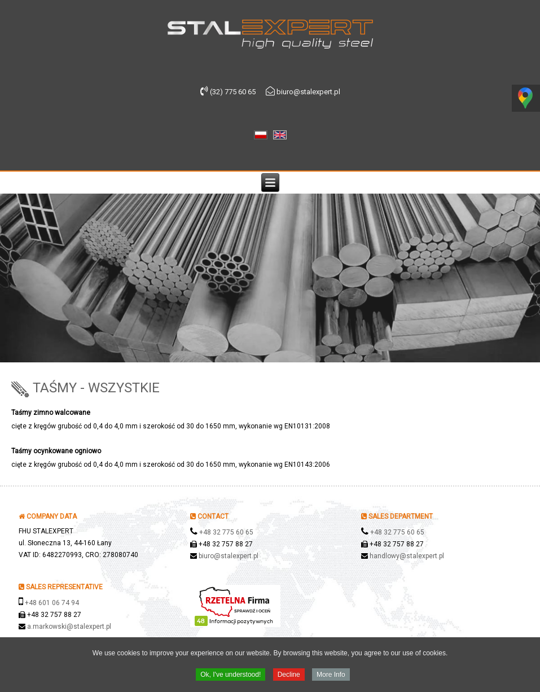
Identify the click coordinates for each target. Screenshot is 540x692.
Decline (289, 676)
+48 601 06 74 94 (52, 603)
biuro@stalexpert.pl (228, 556)
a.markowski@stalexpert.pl (69, 626)
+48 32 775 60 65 (226, 532)
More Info (331, 676)
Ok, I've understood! (230, 676)
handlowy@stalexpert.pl (407, 556)
